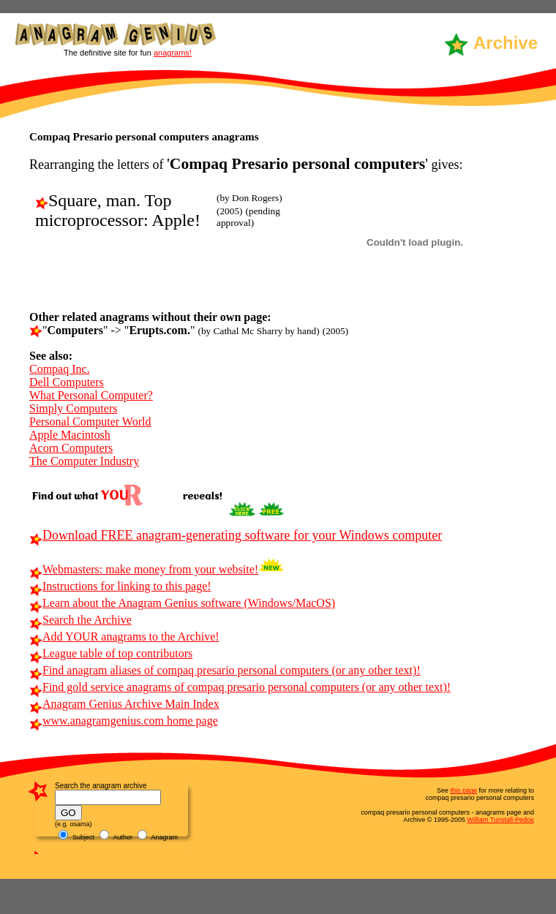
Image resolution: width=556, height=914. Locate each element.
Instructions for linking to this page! (120, 586)
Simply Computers (73, 408)
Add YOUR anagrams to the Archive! (124, 636)
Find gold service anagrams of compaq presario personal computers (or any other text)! (240, 687)
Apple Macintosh (69, 434)
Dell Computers (66, 382)
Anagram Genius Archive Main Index (124, 704)
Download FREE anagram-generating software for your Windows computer (235, 535)
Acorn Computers (71, 448)
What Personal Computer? (91, 395)
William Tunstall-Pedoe (500, 819)
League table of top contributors (110, 653)
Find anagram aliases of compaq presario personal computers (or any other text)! (225, 670)
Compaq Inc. (59, 369)
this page (463, 790)
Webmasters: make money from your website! (143, 569)
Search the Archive (80, 619)
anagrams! (173, 52)
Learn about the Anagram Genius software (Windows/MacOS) (182, 603)
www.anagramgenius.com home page (123, 720)
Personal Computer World (90, 421)
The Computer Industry (84, 461)
